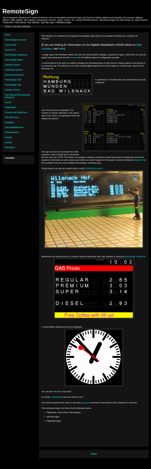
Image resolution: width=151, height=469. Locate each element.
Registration (10, 107)
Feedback (9, 122)
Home (94, 454)
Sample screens (12, 65)
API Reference (12, 117)
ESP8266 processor (93, 168)
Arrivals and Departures (16, 112)
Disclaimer (10, 147)
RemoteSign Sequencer (135, 256)
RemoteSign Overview (15, 40)
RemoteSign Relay (14, 60)
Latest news (10, 45)
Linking (8, 142)
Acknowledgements (14, 127)
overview (74, 57)
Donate (8, 137)
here (61, 48)
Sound (8, 102)
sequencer (139, 160)
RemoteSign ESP (13, 79)
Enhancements (12, 132)
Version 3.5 (10, 50)
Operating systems (14, 70)
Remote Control (12, 90)
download (56, 397)
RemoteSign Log (13, 85)
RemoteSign (20, 11)
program (86, 402)
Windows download (14, 75)
